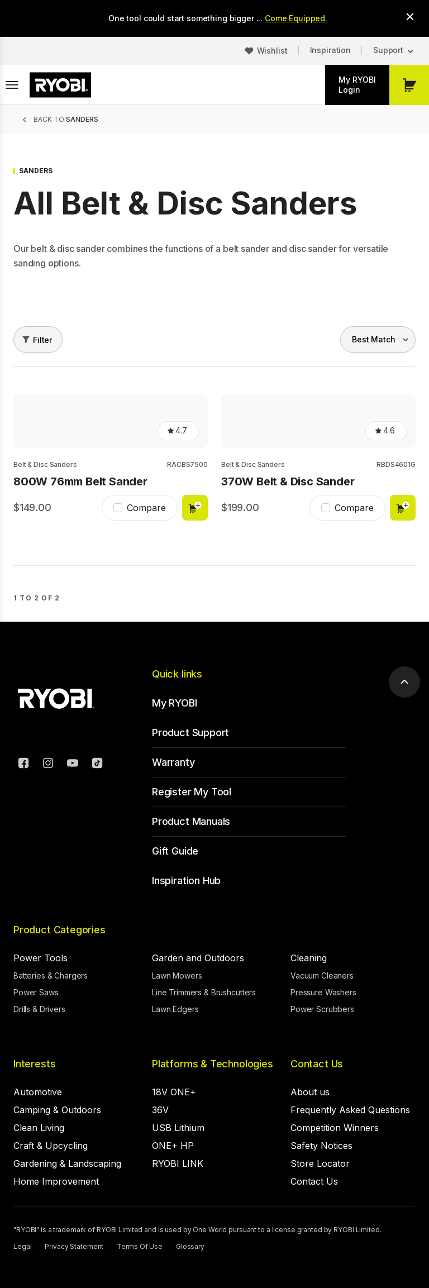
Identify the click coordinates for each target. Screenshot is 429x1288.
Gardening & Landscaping (67, 1163)
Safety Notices (321, 1145)
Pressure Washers (323, 992)
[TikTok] (97, 764)
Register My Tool (191, 792)
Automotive (37, 1092)
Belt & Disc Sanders (45, 464)
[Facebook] (23, 764)
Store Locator (320, 1163)
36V (160, 1109)
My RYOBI (174, 703)
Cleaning (308, 957)
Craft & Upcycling (50, 1145)
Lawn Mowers (177, 975)
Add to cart (195, 508)
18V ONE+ (174, 1092)
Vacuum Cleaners (322, 975)
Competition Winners (334, 1127)
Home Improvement (56, 1181)
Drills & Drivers (39, 1009)
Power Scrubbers (322, 1009)
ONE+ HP (173, 1145)
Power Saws (36, 992)
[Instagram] (48, 764)
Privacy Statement (74, 1246)
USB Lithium (178, 1127)
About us (310, 1092)
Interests (34, 1064)
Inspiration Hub (186, 880)
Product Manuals (191, 821)
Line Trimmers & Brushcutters (204, 992)
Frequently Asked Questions (350, 1109)
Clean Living (38, 1127)
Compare (146, 507)
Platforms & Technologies (212, 1064)
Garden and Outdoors (198, 957)
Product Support (190, 732)
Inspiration (330, 50)
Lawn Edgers (175, 1009)
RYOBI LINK (177, 1163)
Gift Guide (175, 851)
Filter (42, 340)
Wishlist (272, 50)
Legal (22, 1246)
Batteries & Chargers (50, 975)
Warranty (173, 762)
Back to (66, 119)
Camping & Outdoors (57, 1109)
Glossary (190, 1246)
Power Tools (40, 957)
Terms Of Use (140, 1246)
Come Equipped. (296, 18)
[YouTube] (72, 764)
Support (388, 50)
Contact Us (316, 1064)
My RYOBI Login (357, 84)
